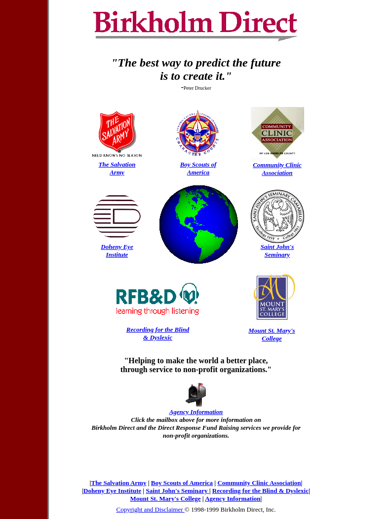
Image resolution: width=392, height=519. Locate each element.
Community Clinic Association (259, 482)
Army (117, 172)
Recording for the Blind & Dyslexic (260, 490)
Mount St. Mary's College (165, 498)
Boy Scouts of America (182, 482)
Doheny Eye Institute (112, 490)
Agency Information (232, 498)
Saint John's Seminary (177, 490)
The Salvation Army (118, 482)
